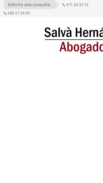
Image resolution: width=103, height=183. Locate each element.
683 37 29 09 (17, 13)
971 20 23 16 (75, 5)
